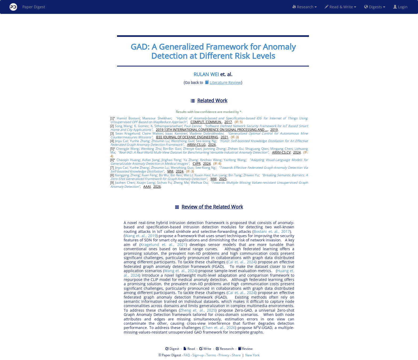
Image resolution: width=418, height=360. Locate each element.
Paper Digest (27, 7)
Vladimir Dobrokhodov (206, 133)
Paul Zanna (192, 126)
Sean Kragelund (127, 133)
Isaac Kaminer (176, 133)
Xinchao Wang (211, 160)
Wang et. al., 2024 (180, 270)
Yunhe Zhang (140, 141)
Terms (211, 355)
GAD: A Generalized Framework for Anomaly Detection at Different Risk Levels (213, 51)
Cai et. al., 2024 (241, 261)
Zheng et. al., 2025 (197, 310)
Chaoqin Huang (128, 160)
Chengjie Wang (127, 148)
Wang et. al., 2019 (140, 235)
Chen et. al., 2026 (219, 327)
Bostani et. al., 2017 (272, 231)
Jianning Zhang (214, 148)
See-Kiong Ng (205, 167)
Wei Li (188, 175)
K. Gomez (141, 126)
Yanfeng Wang (235, 160)
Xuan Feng (149, 175)
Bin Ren (176, 175)
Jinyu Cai (121, 141)
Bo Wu (163, 175)
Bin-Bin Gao (172, 148)
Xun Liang (219, 175)
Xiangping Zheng (127, 175)
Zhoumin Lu (160, 141)
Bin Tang (235, 175)
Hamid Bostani (128, 118)
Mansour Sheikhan (156, 118)
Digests (374, 6)
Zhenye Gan (192, 148)
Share (236, 355)
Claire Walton (152, 133)
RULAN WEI (206, 74)
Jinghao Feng (171, 160)
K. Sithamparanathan (166, 126)
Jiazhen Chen (124, 182)
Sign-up (198, 355)
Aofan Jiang (150, 160)
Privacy (224, 355)
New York (252, 355)
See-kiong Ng (206, 141)
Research (304, 6)
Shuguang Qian (256, 148)
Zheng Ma (181, 182)
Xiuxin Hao (202, 175)
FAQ (187, 355)
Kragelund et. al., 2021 (163, 244)
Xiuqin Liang (146, 182)
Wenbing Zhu (151, 148)
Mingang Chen (281, 148)
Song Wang (123, 126)
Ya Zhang (190, 160)
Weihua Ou (199, 182)
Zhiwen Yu (251, 175)
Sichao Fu (164, 182)
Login (401, 6)
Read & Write (340, 6)
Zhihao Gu (235, 148)
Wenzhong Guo (182, 141)
